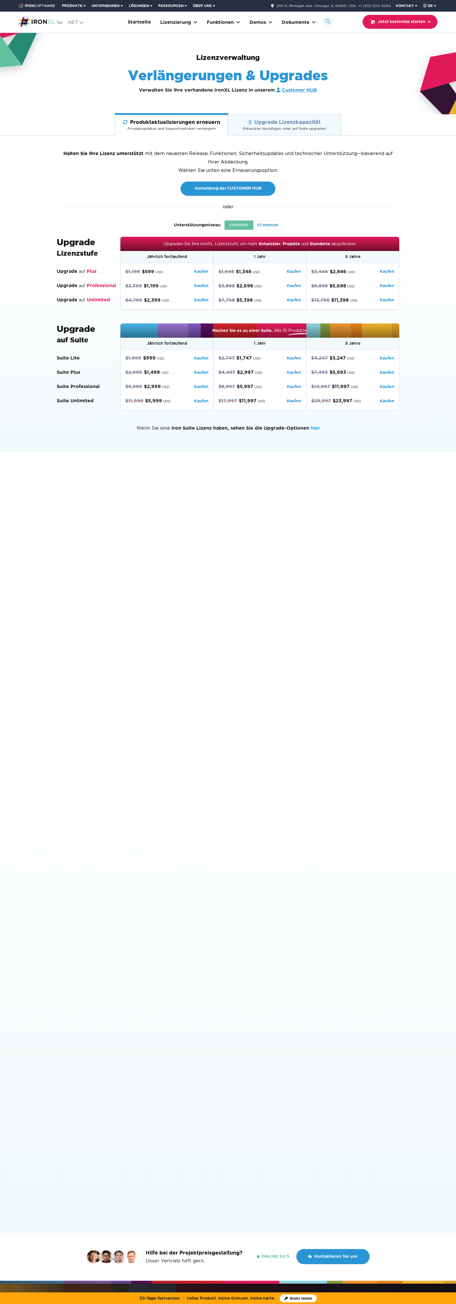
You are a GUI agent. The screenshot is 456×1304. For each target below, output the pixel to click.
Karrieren (204, 1178)
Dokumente (299, 22)
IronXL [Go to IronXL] (63, 1156)
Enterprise (247, 1130)
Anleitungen (70, 1083)
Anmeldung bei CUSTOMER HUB (228, 188)
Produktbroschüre (75, 1121)
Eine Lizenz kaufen (256, 1074)
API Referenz (70, 1093)
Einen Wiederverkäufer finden (268, 1083)
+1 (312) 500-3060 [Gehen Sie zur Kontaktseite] (374, 5)
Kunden (179, 1178)
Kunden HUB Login (296, 1178)
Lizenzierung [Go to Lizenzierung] (86, 1156)
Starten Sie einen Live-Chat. (292, 608)
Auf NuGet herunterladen (368, 1074)
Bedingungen (244, 1231)
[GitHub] (393, 1189)
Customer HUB (299, 90)
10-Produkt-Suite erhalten (100, 947)
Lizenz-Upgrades (254, 1093)
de (428, 6)
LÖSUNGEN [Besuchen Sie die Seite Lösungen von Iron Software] (139, 6)
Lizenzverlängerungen (260, 1102)
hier (315, 428)
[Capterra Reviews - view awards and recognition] (77, 1194)
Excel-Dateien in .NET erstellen (179, 1093)
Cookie (287, 1231)
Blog (61, 1111)
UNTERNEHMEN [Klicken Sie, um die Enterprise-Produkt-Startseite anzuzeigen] (106, 6)
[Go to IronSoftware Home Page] (37, 6)
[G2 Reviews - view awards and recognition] (36, 1194)
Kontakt (331, 1178)
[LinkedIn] (425, 1189)
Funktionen (223, 22)
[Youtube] (401, 1189)
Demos (261, 22)
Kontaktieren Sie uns (332, 832)
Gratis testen (180, 947)
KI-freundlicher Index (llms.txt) (89, 1130)
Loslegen (156, 1074)
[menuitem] (74, 6)
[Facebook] (417, 1189)
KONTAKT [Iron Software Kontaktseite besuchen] (405, 6)
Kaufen (201, 271)
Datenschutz (268, 1231)
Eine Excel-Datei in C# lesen (176, 1083)
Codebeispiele (71, 1074)
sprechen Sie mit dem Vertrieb (231, 541)
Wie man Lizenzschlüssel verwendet (274, 1111)
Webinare (259, 1178)
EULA (242, 1121)
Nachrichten (151, 1178)
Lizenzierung (178, 22)
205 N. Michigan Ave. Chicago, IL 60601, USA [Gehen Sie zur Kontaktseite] (316, 6)
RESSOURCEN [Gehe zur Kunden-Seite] (171, 6)
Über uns (122, 1178)
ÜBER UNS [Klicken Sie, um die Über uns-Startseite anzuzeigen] (202, 6)
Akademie (231, 1178)
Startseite (139, 21)
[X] (409, 1189)
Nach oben (384, 1156)
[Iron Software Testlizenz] (298, 1298)
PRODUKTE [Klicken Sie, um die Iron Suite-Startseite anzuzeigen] (72, 6)
